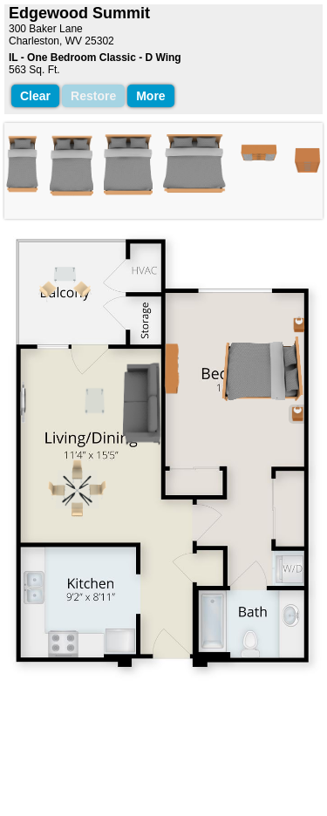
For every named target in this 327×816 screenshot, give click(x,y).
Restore (93, 96)
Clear (35, 96)
